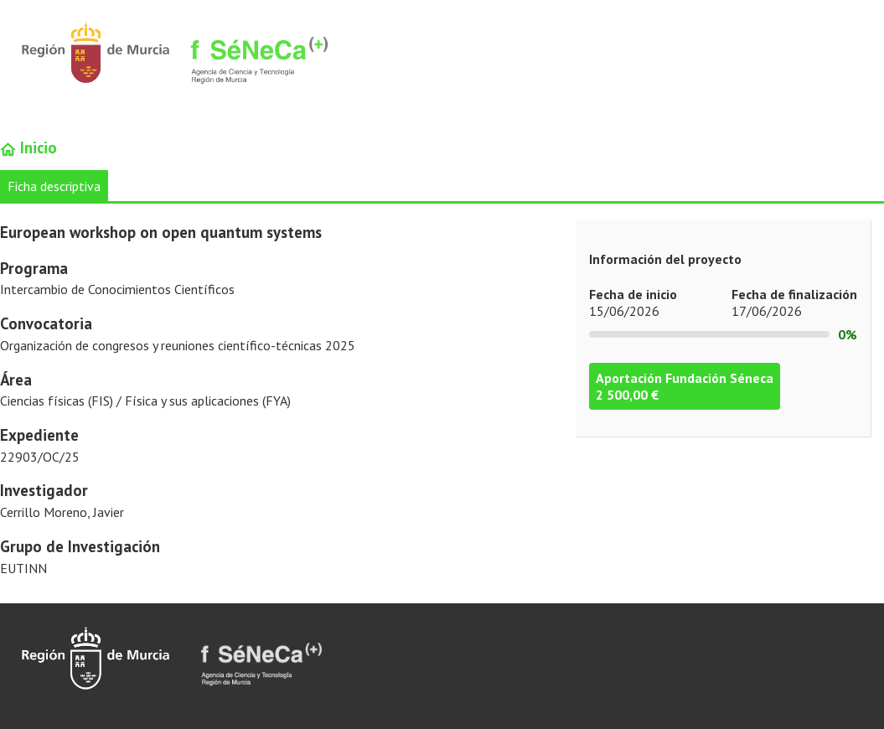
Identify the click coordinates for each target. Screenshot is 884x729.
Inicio (28, 147)
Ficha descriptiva (54, 186)
